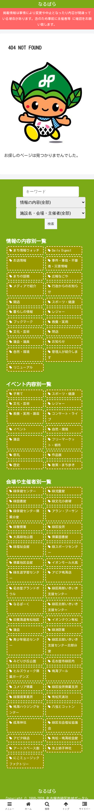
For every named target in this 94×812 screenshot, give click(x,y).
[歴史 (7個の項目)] (25, 465)
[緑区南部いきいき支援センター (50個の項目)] (63, 591)
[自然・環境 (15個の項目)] (25, 355)
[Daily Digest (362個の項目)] (63, 250)
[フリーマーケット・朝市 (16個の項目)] (63, 442)
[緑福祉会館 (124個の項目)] (25, 550)
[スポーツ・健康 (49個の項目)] (63, 302)
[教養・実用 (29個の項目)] (63, 322)
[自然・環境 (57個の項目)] (63, 429)
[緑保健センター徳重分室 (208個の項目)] (25, 514)
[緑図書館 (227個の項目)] (25, 501)
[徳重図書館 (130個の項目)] (63, 537)
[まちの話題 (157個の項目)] (25, 276)
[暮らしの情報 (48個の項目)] (25, 312)
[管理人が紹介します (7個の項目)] (63, 355)
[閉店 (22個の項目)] (63, 332)
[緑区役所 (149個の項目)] (63, 527)
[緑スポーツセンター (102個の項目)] (63, 550)
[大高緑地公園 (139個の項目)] (25, 537)
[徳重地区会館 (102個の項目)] (25, 562)
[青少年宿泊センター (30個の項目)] (25, 645)
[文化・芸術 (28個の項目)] (25, 332)
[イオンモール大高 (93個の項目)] (63, 562)
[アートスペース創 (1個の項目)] (25, 748)
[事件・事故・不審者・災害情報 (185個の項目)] (63, 263)
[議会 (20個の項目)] (25, 442)
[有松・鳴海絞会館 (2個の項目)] (63, 738)
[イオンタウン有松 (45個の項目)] (63, 620)
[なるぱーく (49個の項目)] (25, 607)
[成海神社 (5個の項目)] (25, 725)
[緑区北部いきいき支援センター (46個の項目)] (63, 607)
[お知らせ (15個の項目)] (63, 342)
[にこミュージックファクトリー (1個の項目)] (25, 761)
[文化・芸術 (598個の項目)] (25, 403)
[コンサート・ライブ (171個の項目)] (63, 417)
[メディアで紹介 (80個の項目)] (25, 289)
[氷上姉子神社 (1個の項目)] (63, 748)
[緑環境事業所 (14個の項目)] (25, 697)
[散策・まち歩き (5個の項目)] (63, 465)
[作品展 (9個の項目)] (63, 455)
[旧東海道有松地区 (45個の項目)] (25, 620)
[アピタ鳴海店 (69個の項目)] (63, 575)
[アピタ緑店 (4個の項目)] (25, 738)
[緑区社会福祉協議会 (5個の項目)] (63, 725)
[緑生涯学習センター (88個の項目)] (25, 575)
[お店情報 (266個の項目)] (25, 263)
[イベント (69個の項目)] (25, 429)
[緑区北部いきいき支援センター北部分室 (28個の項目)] (63, 645)
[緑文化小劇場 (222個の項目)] (63, 501)
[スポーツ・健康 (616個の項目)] (63, 394)
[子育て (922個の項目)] (25, 394)
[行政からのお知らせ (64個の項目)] (63, 289)
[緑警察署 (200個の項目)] (25, 527)
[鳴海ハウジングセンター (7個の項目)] (25, 710)
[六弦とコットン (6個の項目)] (63, 710)
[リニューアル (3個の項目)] (25, 367)
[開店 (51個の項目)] (25, 302)
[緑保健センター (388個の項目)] (25, 491)
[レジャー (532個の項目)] (63, 403)
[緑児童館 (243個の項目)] (63, 491)
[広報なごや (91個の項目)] (63, 276)
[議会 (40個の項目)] (25, 630)
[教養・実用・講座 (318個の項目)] (25, 417)
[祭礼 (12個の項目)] (25, 455)
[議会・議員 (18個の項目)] (25, 342)
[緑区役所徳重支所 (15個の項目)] (63, 687)
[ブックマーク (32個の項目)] (25, 322)
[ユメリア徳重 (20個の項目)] (25, 687)
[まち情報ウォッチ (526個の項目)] (25, 250)
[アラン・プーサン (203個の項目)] (63, 514)
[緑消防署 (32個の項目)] (63, 630)
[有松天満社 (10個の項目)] (63, 697)
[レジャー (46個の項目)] (63, 312)
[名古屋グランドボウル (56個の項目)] (25, 591)
